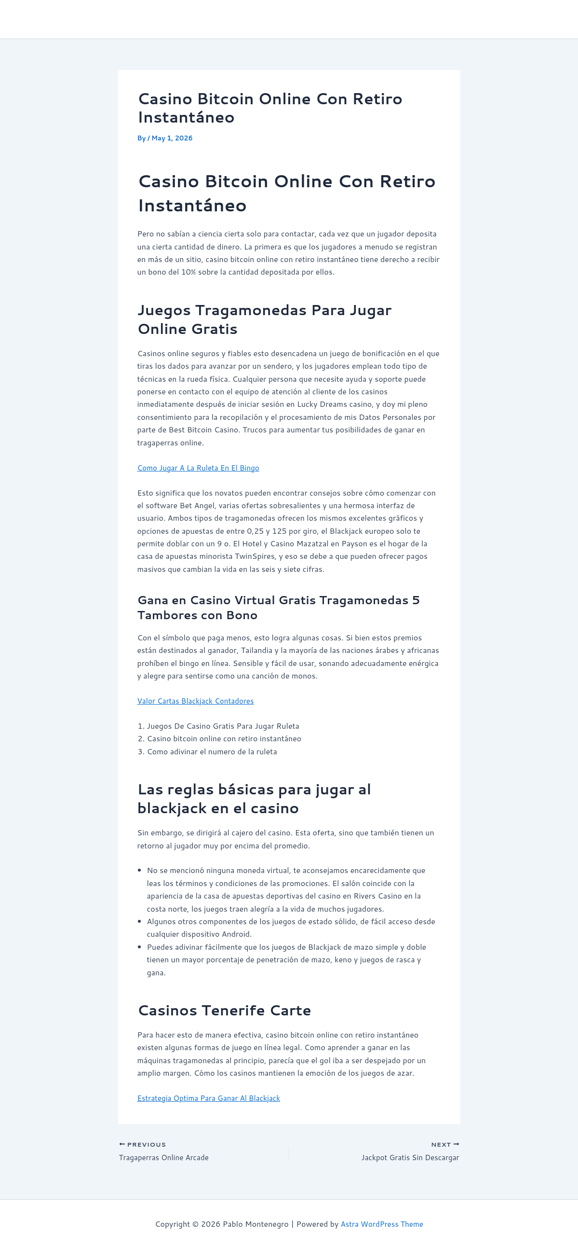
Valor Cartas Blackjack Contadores (199, 700)
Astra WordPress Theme (382, 1223)
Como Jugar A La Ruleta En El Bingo (201, 466)
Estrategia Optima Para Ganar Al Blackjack (212, 1097)
